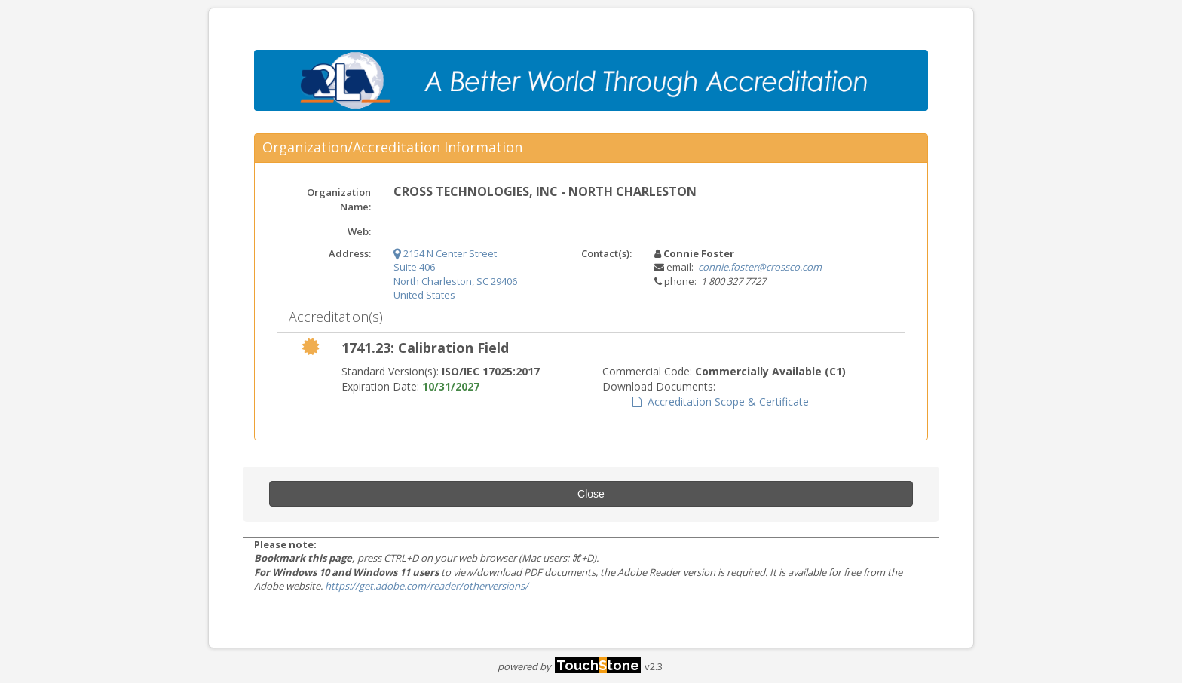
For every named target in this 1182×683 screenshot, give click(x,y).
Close (591, 494)
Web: (359, 231)
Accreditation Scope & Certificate (720, 401)
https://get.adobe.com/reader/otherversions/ (426, 586)
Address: (350, 253)
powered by (569, 666)
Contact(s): (606, 253)
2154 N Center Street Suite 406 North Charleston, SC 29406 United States (455, 274)
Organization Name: (339, 199)
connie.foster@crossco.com (760, 267)
